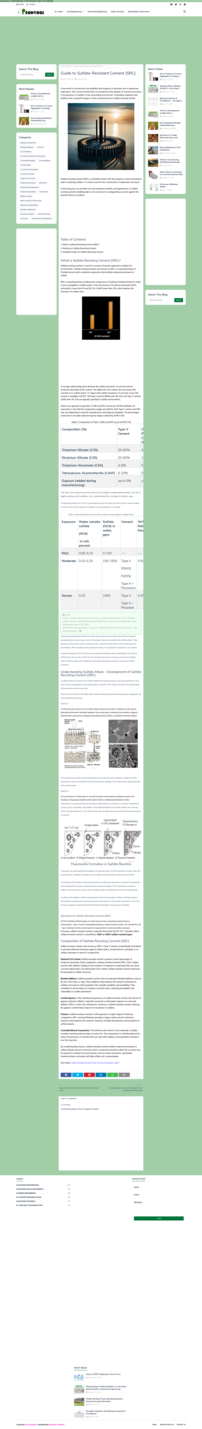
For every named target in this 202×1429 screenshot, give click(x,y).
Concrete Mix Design (27, 161)
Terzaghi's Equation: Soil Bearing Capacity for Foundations (106, 1412)
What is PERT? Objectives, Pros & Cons (103, 1374)
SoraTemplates (31, 1425)
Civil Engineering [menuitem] (74, 12)
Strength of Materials (28, 210)
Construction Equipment (29, 169)
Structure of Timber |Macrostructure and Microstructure (168, 136)
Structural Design (44, 214)
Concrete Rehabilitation (44, 1197)
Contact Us (181, 1424)
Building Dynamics (44, 1201)
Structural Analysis (27, 214)
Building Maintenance (44, 1185)
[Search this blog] (32, 75)
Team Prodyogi (67, 79)
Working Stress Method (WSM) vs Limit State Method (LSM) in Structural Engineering (170, 87)
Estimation (43, 183)
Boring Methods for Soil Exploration (170, 148)
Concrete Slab (25, 165)
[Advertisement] (97, 40)
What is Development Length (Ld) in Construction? (40, 94)
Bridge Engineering (44, 1193)
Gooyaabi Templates (57, 1425)
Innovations (44, 192)
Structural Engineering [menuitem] (97, 12)
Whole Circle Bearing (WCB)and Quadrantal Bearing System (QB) (170, 161)
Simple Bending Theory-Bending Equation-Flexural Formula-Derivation (104, 1400)
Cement (69, 66)
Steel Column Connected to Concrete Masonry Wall (171, 173)
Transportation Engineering (41, 218)
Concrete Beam (25, 152)
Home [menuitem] (59, 12)
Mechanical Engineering (29, 205)
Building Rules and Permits (44, 1189)
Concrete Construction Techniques (32, 156)
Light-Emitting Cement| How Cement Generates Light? (95, 1063)
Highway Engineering (28, 192)
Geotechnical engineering (29, 187)
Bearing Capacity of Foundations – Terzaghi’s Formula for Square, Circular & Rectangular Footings (170, 99)
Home (20, 4)
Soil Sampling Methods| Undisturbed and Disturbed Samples (41, 119)
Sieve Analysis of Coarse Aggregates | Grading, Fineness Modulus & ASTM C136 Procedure (41, 107)
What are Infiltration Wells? (169, 185)
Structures (24, 218)
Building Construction (28, 143)
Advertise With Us (167, 1424)
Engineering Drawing (28, 183)
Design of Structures (27, 178)
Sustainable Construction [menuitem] (139, 12)
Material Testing (26, 196)
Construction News (27, 174)
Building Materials (26, 147)
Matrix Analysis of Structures (30, 201)
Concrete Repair (44, 161)
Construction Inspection (44, 1205)
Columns (40, 147)
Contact (30, 4)
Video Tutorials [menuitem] (117, 12)
